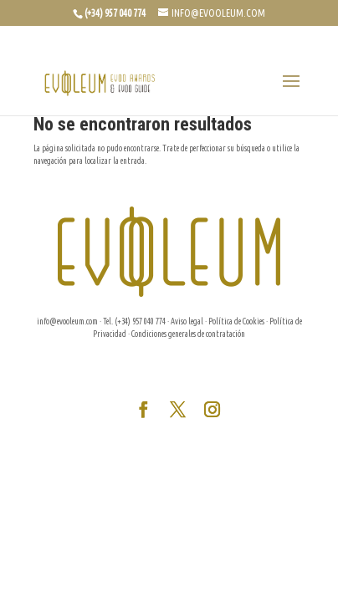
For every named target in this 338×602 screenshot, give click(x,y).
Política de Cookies (236, 321)
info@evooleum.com (67, 321)
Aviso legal (187, 321)
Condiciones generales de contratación (188, 334)
